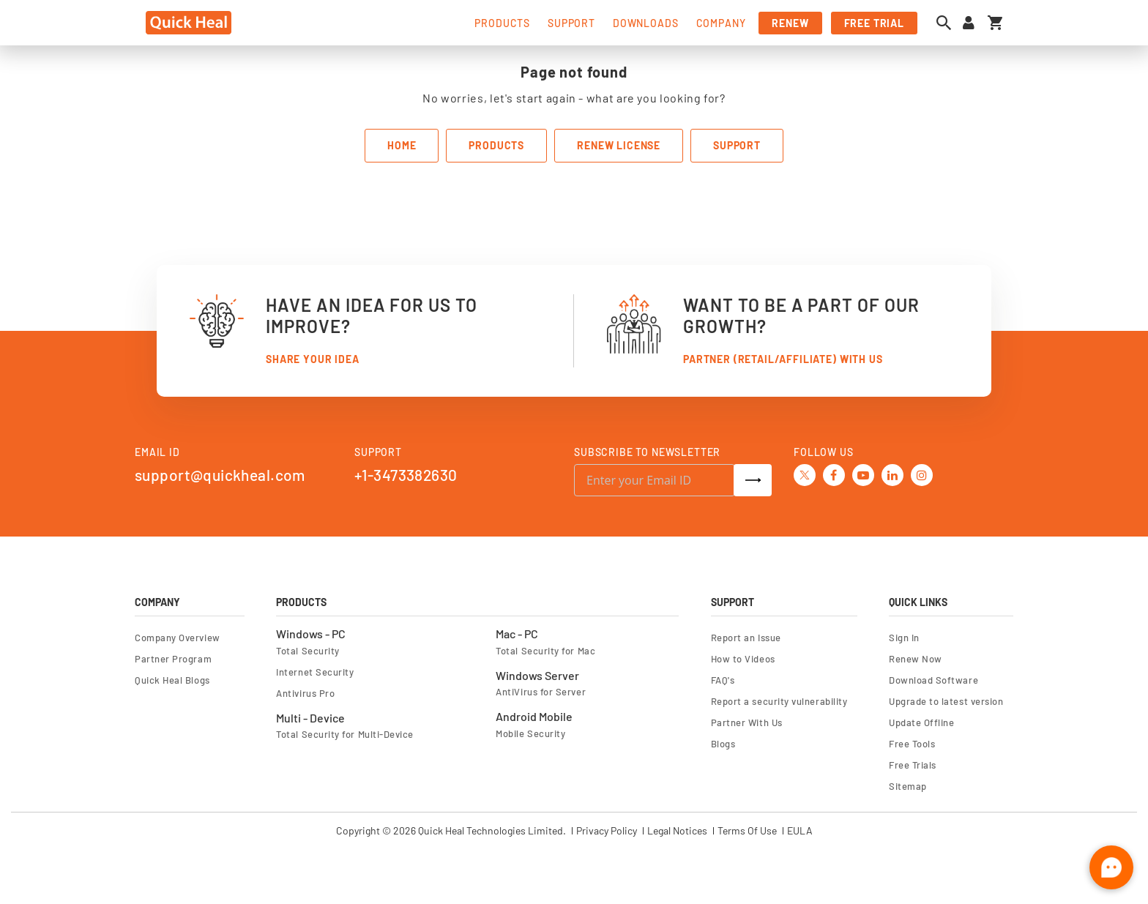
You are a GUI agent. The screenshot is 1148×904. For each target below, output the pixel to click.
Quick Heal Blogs (172, 680)
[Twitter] (805, 474)
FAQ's (723, 680)
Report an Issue (746, 637)
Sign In (904, 637)
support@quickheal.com (220, 475)
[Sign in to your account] (968, 23)
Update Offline (922, 722)
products (502, 23)
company (721, 23)
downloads (646, 23)
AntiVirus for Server (541, 692)
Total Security (308, 651)
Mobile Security (530, 733)
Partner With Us (747, 722)
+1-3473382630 (405, 475)
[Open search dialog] (947, 22)
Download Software (933, 680)
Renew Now (915, 659)
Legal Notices (677, 830)
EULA (800, 830)
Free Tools (912, 744)
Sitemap (908, 786)
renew (790, 23)
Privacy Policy (606, 830)
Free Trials (912, 765)
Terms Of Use (747, 830)
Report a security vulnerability (779, 701)
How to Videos (743, 659)
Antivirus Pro (305, 693)
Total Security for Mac (545, 651)
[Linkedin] (892, 473)
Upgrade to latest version (946, 701)
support (571, 23)
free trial (874, 23)
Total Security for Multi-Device (345, 734)
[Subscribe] (753, 480)
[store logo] (188, 22)
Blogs (723, 744)
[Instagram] (922, 473)
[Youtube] (863, 473)
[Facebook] (833, 473)
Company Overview (177, 637)
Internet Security (315, 672)
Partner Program (173, 659)
